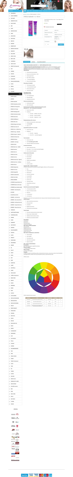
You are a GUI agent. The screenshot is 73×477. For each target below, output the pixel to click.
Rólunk (28, 10)
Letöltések (33, 61)
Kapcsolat (40, 10)
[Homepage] (25, 11)
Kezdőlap (24, 14)
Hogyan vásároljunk (35, 10)
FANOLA (28, 14)
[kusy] (46, 44)
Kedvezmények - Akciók (46, 10)
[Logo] (15, 5)
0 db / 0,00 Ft (62, 0)
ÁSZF (31, 10)
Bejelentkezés (46, 1)
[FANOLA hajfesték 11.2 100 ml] (28, 48)
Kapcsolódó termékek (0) (41, 61)
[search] (47, 6)
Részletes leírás (26, 61)
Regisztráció (54, 1)
